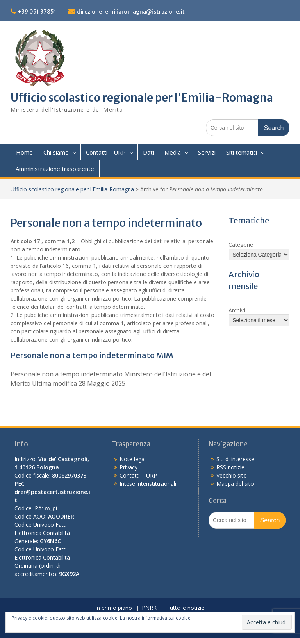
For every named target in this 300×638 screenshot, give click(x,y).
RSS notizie (230, 467)
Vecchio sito (231, 475)
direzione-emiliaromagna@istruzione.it (131, 11)
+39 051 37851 (37, 11)
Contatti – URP (106, 152)
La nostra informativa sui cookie (155, 618)
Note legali (133, 459)
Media (172, 152)
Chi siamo (56, 152)
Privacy (129, 467)
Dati (148, 152)
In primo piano (113, 608)
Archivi (237, 310)
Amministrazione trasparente (55, 169)
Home (24, 152)
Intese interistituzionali (148, 483)
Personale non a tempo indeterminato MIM (92, 355)
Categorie (241, 244)
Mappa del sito (235, 483)
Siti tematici (241, 152)
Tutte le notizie (185, 608)
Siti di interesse (235, 459)
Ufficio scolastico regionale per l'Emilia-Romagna (142, 98)
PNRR (149, 608)
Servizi (207, 152)
